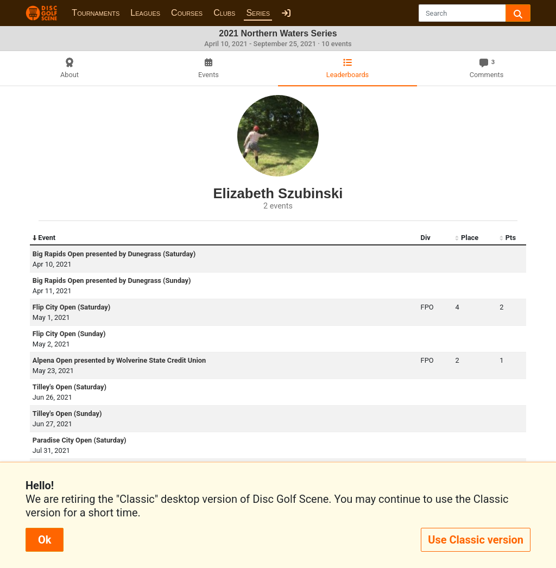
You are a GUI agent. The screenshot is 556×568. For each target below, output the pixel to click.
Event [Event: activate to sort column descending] (44, 237)
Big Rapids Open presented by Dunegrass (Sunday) (112, 280)
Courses (187, 12)
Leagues (145, 12)
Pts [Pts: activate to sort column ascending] (508, 237)
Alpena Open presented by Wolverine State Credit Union (119, 360)
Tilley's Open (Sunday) (67, 413)
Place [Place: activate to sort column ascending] (466, 237)
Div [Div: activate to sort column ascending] (426, 237)
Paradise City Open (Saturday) (80, 440)
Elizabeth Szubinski (278, 193)
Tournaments (95, 12)
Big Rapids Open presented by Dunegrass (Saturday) (114, 254)
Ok (44, 539)
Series (258, 12)
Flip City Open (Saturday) (71, 307)
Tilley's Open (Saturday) (69, 387)
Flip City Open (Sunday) (69, 334)
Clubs (224, 12)
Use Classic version (475, 539)
